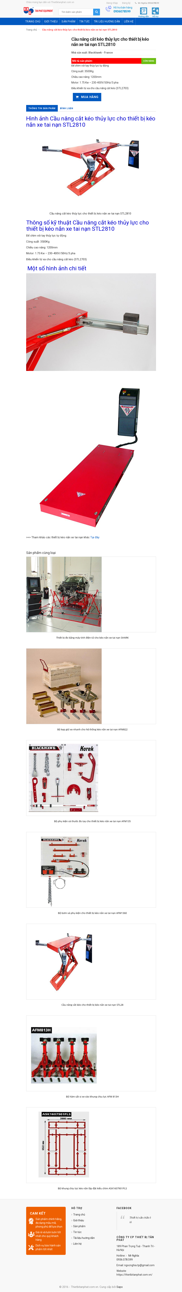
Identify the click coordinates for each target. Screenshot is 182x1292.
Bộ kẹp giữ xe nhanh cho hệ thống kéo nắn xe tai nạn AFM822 (92, 729)
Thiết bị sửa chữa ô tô (140, 1220)
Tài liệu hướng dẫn (84, 1237)
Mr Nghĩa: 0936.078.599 (128, 1257)
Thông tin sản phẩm (42, 108)
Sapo (120, 1286)
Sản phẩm (79, 1226)
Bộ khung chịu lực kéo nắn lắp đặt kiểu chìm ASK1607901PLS (92, 1188)
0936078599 (121, 11)
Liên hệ (77, 1243)
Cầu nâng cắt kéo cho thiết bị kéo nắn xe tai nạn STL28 (92, 1004)
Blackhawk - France (100, 52)
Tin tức (77, 1232)
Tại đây (94, 537)
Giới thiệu (78, 1220)
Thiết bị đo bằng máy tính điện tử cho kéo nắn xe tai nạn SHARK (92, 637)
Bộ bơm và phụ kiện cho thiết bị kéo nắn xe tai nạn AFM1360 (92, 913)
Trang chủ (31, 29)
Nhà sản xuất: (79, 52)
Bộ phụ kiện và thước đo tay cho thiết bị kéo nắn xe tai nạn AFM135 (92, 821)
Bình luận (66, 108)
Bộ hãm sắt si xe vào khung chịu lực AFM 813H (92, 1096)
